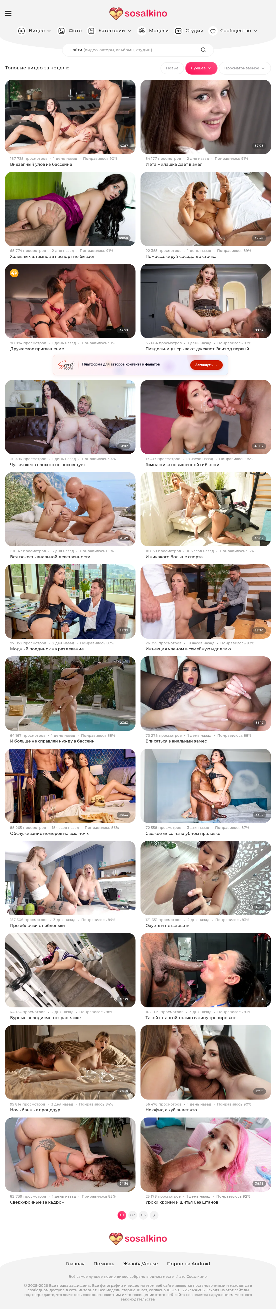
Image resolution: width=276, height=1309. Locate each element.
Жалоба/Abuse (140, 1264)
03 (143, 1215)
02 (132, 1215)
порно (110, 1276)
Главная (75, 1264)
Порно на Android (188, 1264)
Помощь (104, 1264)
